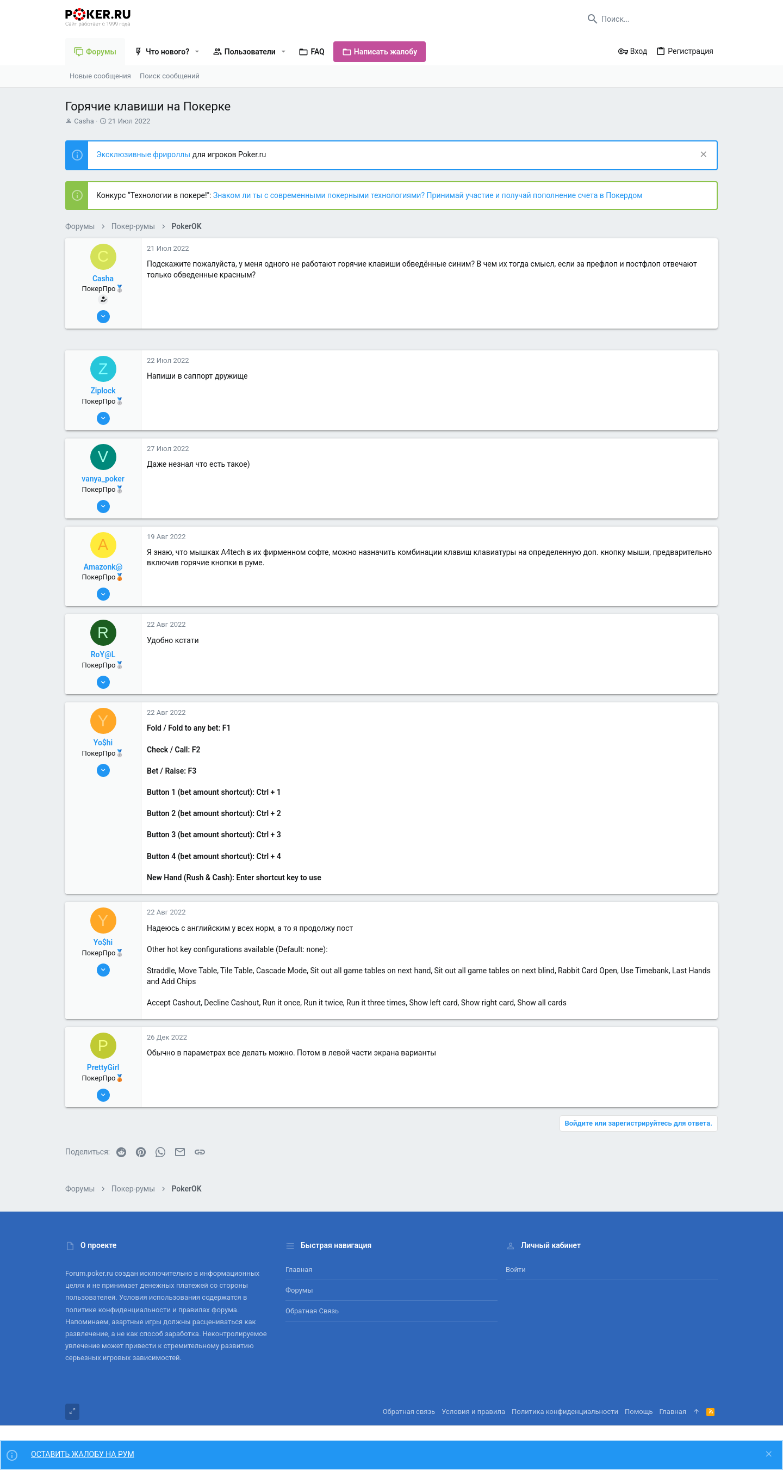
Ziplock (102, 390)
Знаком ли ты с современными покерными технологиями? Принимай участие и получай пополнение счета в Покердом (428, 195)
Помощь (639, 1411)
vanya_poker (103, 478)
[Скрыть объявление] (702, 155)
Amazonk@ (103, 567)
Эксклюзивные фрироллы (144, 154)
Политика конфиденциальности (565, 1411)
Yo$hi (103, 742)
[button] (197, 51)
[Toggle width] (72, 1412)
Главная (298, 1269)
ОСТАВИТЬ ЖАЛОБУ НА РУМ (82, 1454)
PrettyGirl (103, 1067)
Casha (84, 121)
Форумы (299, 1290)
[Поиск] (650, 19)
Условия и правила (473, 1411)
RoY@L (103, 654)
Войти (516, 1269)
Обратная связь (312, 1311)
